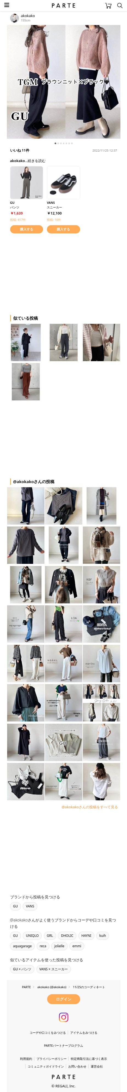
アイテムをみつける (83, 1032)
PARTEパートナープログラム (63, 1045)
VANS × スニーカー (53, 969)
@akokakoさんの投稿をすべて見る (90, 806)
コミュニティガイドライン (46, 1066)
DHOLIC (67, 935)
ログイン (63, 999)
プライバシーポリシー (51, 1059)
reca (43, 946)
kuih (102, 935)
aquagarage (22, 946)
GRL (50, 935)
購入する (26, 229)
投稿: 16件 (54, 220)
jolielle (59, 946)
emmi (76, 946)
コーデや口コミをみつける (48, 1032)
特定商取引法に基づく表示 (89, 1059)
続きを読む (37, 160)
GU (15, 906)
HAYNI (86, 935)
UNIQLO (32, 935)
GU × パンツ (22, 969)
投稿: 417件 (18, 220)
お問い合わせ (77, 1066)
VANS (30, 906)
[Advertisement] (51, 273)
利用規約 (26, 1059)
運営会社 (97, 1066)
